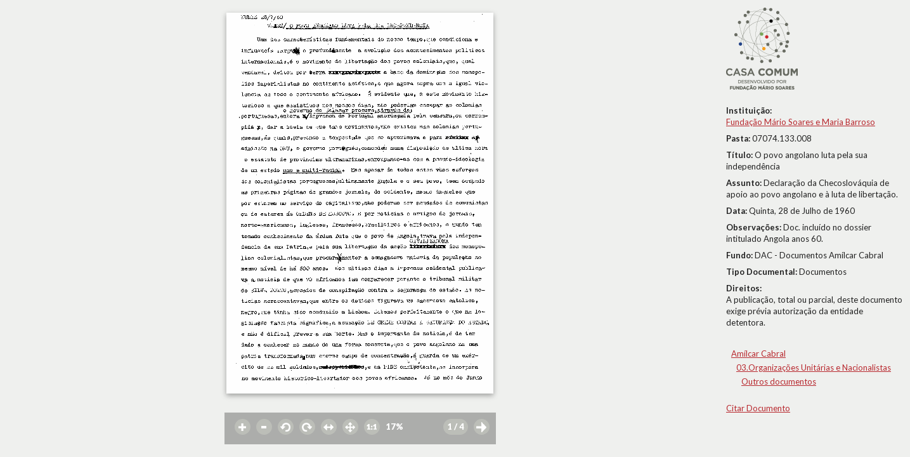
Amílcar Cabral (758, 353)
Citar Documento (758, 408)
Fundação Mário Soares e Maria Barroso (800, 122)
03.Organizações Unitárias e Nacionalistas (813, 367)
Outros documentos (778, 381)
